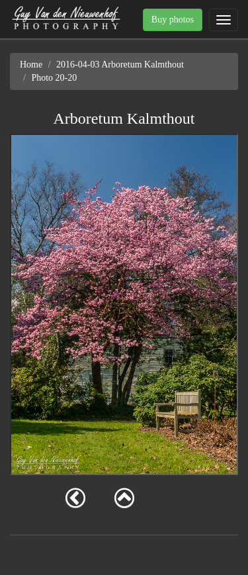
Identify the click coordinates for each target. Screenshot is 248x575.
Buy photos (172, 19)
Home (31, 64)
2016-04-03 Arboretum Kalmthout (120, 64)
